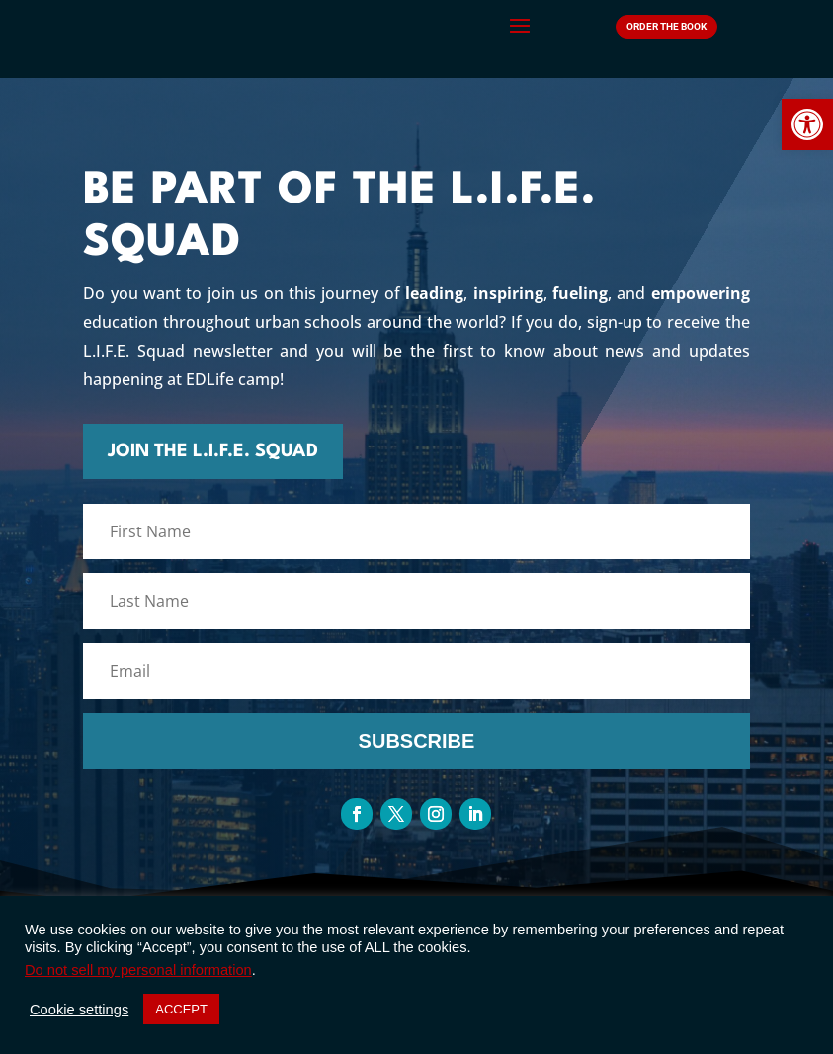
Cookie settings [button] (79, 1009)
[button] (807, 124)
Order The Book (666, 26)
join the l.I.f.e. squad (338, 451)
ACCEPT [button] (181, 1009)
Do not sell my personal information (138, 970)
